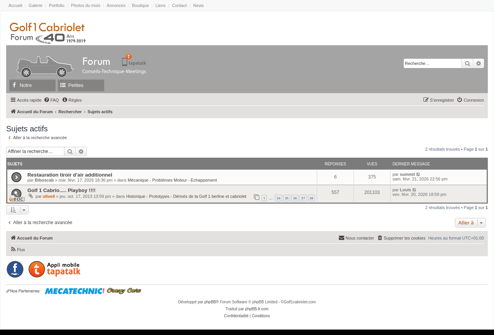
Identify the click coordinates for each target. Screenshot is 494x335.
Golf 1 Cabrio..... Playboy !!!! (61, 190)
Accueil (15, 5)
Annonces (116, 5)
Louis (405, 189)
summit (407, 174)
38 (311, 198)
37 (303, 198)
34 (278, 198)
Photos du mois (85, 5)
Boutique (140, 5)
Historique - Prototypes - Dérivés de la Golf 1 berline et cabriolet (186, 196)
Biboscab (44, 180)
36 (295, 198)
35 (287, 198)
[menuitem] (51, 100)
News (198, 5)
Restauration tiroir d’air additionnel (69, 175)
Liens (161, 5)
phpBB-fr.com (257, 309)
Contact (179, 5)
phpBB (210, 302)
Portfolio (56, 5)
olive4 (49, 196)
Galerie (35, 5)
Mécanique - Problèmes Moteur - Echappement (172, 180)
